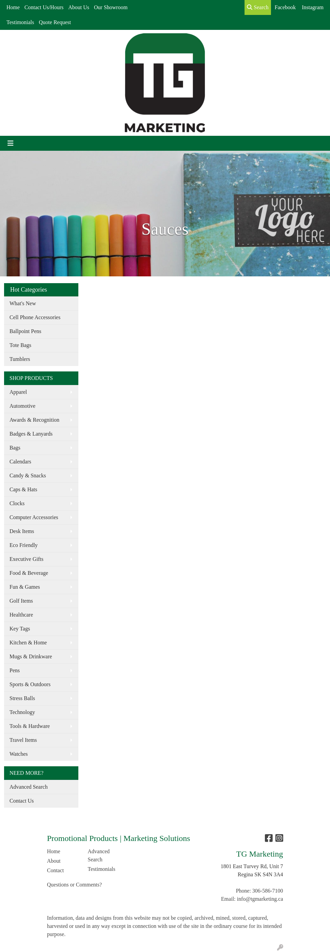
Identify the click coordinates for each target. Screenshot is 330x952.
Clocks (16, 503)
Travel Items (23, 740)
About (54, 861)
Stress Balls (22, 698)
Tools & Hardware (29, 726)
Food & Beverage (28, 573)
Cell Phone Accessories (34, 317)
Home (13, 7)
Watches (18, 754)
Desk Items (21, 531)
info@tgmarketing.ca (260, 899)
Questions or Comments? (74, 884)
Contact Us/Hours (43, 7)
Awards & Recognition (34, 420)
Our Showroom (111, 7)
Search (258, 7)
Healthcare (21, 615)
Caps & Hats (23, 489)
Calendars (20, 461)
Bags (14, 448)
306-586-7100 (267, 891)
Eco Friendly (23, 545)
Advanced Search (28, 787)
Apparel (18, 392)
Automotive (22, 406)
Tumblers (19, 359)
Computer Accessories (33, 517)
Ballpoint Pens (25, 331)
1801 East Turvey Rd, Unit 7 (251, 866)
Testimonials (20, 22)
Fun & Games (24, 587)
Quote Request (55, 22)
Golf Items (21, 601)
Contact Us (21, 801)
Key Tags (19, 628)
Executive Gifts (26, 559)
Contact (55, 870)
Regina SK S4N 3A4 (260, 874)
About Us (78, 7)
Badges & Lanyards (31, 434)
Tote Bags (20, 345)
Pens (14, 670)
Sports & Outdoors (30, 684)
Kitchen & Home (28, 642)
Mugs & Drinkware (30, 656)
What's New (22, 303)
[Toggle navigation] (10, 143)
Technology (22, 712)
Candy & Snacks (27, 475)
